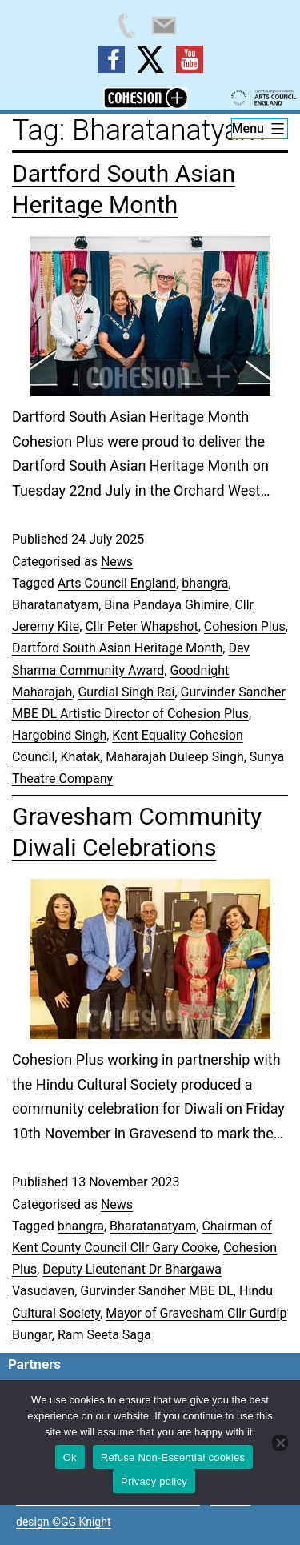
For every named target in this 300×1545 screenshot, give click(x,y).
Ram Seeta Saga (104, 1334)
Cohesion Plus (245, 626)
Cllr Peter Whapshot (141, 626)
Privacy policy (154, 1481)
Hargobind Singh (59, 735)
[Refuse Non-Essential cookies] (280, 1443)
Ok (70, 1457)
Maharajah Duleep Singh (174, 756)
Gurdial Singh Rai (126, 692)
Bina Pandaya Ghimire (166, 604)
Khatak (80, 756)
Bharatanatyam (55, 604)
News (117, 561)
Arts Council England (117, 583)
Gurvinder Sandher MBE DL (157, 1290)
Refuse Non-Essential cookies (173, 1457)
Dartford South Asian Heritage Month (117, 648)
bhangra (205, 583)
